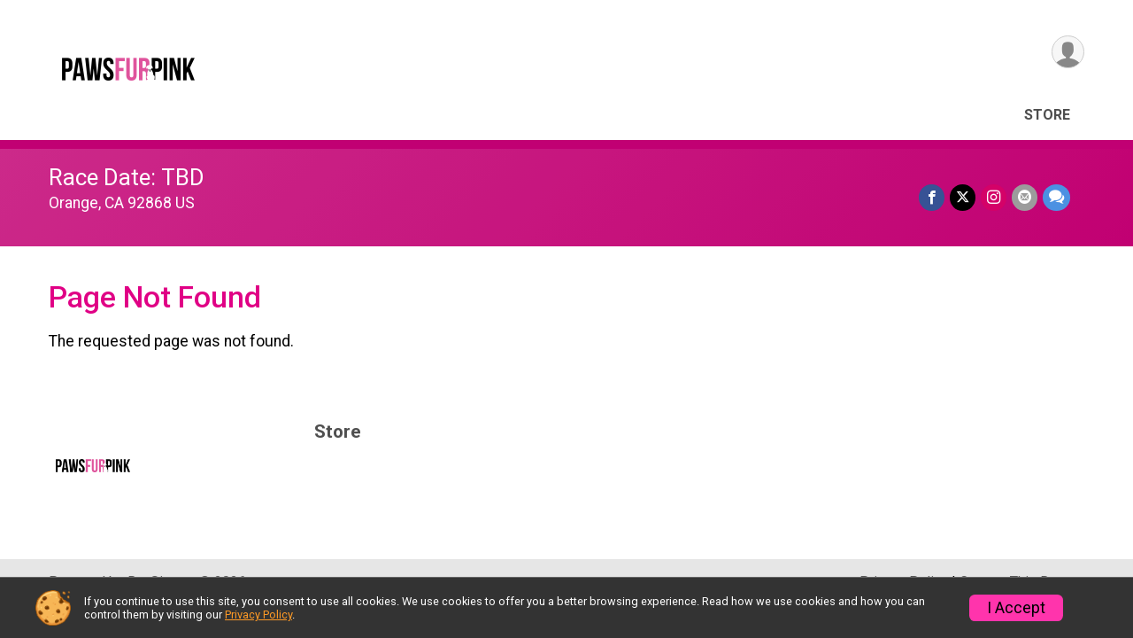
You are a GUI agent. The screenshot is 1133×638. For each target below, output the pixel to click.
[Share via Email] (1024, 197)
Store (1047, 114)
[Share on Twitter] (962, 197)
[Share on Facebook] (931, 197)
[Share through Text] (1056, 197)
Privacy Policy (258, 614)
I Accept (1016, 608)
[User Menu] (1068, 51)
